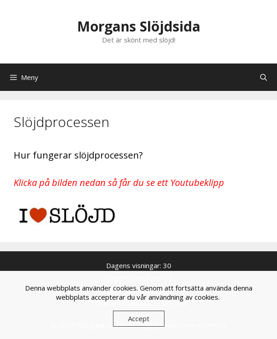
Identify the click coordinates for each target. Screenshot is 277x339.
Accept (138, 318)
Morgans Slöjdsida (138, 26)
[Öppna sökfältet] (263, 77)
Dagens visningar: (134, 265)
